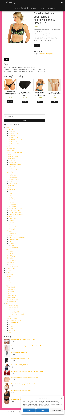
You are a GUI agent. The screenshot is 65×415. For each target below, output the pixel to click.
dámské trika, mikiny (14, 322)
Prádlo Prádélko (8, 2)
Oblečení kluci (10, 262)
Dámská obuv (10, 150)
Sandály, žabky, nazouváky (16, 152)
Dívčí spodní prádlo (10, 268)
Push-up (11, 241)
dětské (10, 324)
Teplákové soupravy (14, 169)
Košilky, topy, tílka (11, 229)
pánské (11, 328)
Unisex (7, 303)
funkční (12, 223)
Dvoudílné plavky (13, 177)
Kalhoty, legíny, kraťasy (15, 164)
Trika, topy (11, 171)
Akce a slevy (10, 274)
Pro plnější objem (13, 239)
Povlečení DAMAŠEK (14, 133)
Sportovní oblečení (21, 8)
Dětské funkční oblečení (15, 210)
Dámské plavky (11, 173)
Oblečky (11, 198)
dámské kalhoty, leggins (15, 320)
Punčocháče (12, 200)
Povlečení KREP (13, 135)
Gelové (10, 235)
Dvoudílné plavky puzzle (46, 54)
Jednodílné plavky (13, 181)
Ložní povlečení (11, 129)
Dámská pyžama (11, 154)
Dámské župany (11, 185)
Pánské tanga (10, 293)
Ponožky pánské (13, 310)
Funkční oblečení (11, 206)
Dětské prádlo (10, 254)
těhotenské (12, 330)
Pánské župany (11, 297)
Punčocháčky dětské (14, 312)
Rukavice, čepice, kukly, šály (16, 214)
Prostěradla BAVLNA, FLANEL (16, 140)
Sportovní (11, 220)
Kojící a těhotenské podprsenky (17, 237)
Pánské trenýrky (11, 295)
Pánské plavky (11, 289)
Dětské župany (11, 256)
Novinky (9, 276)
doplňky (11, 326)
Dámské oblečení (11, 158)
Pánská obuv (9, 283)
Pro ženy (11, 281)
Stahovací (11, 225)
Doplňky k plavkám (13, 175)
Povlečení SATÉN (13, 138)
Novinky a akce (9, 272)
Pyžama (9, 316)
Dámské (8, 146)
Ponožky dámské (13, 308)
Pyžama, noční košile (12, 266)
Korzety (11, 194)
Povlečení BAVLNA (13, 131)
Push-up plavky (13, 183)
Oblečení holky (11, 258)
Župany (9, 332)
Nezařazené (9, 270)
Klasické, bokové (13, 218)
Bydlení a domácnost (11, 127)
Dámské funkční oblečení (15, 208)
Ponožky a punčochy (12, 306)
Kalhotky (9, 216)
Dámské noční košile (12, 156)
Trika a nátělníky (11, 301)
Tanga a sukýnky (13, 204)
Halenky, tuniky (12, 162)
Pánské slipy (10, 291)
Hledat (24, 120)
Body (10, 191)
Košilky (10, 196)
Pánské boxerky (11, 287)
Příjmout (29, 410)
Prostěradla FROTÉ (14, 142)
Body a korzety (11, 148)
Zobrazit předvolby (56, 410)
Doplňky (9, 187)
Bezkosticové (12, 233)
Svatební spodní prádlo (13, 247)
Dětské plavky (10, 252)
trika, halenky (12, 260)
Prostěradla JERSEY (14, 144)
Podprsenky (34, 8)
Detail (37, 45)
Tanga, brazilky (53, 8)
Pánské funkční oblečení (15, 212)
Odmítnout (42, 410)
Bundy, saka (12, 160)
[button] (62, 398)
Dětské (7, 250)
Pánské (43, 8)
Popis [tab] (6, 59)
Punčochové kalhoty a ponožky (17, 314)
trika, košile (12, 264)
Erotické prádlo (11, 189)
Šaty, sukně (12, 167)
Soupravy (11, 202)
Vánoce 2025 (10, 279)
